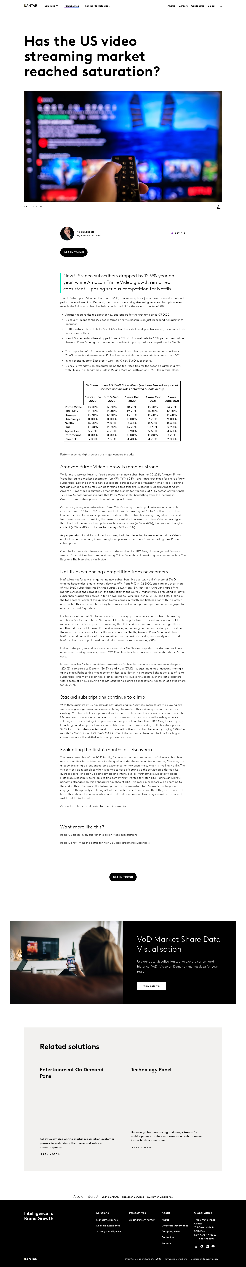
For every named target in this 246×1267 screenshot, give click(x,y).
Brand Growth (110, 1197)
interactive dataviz (86, 806)
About (171, 6)
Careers (183, 6)
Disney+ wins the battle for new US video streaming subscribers (109, 842)
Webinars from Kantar (142, 1220)
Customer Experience (160, 1197)
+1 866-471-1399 (205, 1239)
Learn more (48, 1154)
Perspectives (71, 6)
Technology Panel (151, 1070)
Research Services (133, 1197)
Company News (171, 1231)
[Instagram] (196, 1247)
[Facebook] (202, 1247)
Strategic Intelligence (108, 1231)
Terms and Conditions (176, 1259)
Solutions (50, 6)
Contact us (197, 6)
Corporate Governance (175, 1226)
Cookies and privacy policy (204, 1259)
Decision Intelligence (108, 1226)
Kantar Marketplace (96, 6)
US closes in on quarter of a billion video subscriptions (103, 834)
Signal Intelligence (107, 1220)
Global (211, 6)
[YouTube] (207, 1247)
